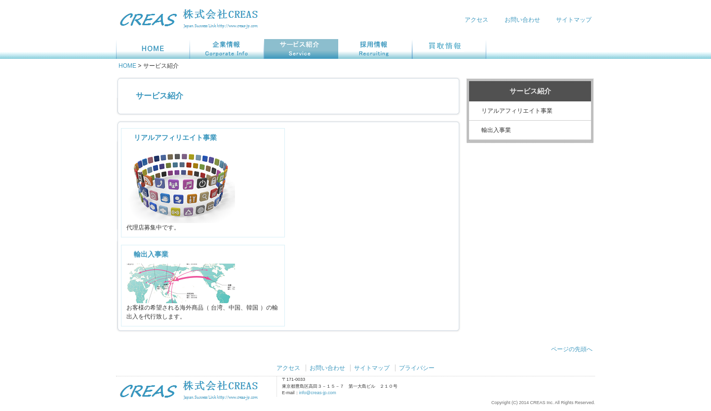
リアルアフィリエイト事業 (175, 137)
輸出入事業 (151, 254)
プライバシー (416, 368)
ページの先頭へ (571, 349)
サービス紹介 (159, 95)
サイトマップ (574, 19)
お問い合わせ (522, 19)
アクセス (476, 19)
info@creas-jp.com (317, 392)
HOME (127, 65)
